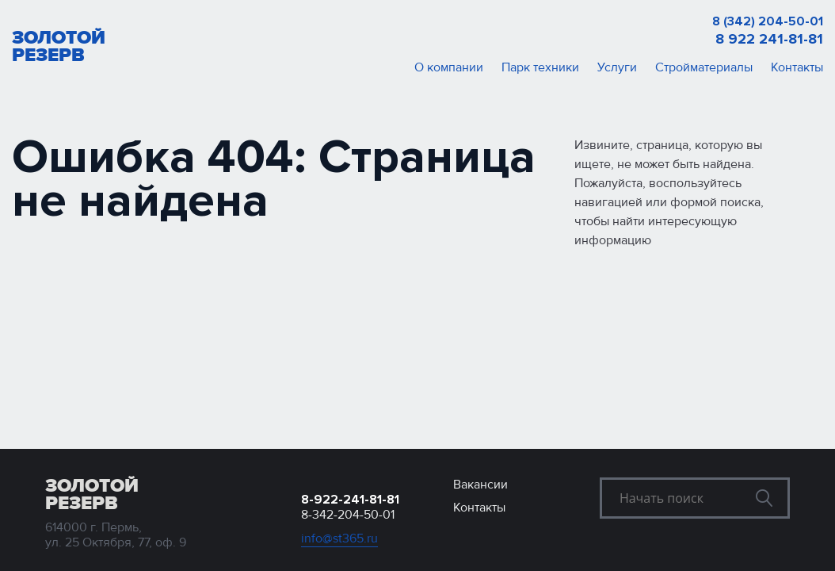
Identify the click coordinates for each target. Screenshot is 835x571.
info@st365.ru (339, 538)
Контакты (797, 67)
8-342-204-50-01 (348, 515)
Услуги (617, 67)
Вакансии (480, 484)
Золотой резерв (58, 46)
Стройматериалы (704, 67)
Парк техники (540, 67)
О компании (448, 67)
